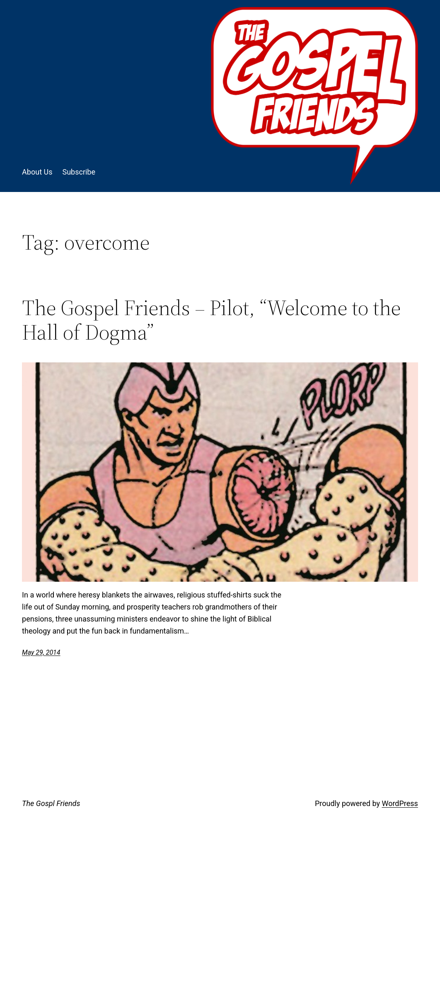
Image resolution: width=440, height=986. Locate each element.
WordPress (400, 803)
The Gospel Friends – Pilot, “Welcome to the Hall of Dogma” (211, 320)
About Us (37, 172)
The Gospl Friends (51, 803)
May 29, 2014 (41, 652)
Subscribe (78, 172)
